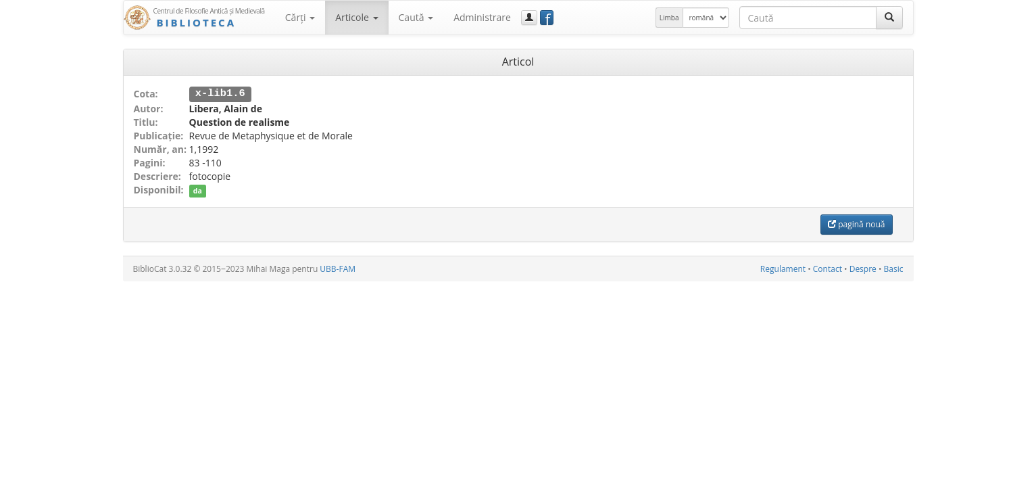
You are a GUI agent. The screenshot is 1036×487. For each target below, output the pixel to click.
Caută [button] (416, 17)
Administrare (482, 17)
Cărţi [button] (300, 17)
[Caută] (889, 17)
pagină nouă (856, 223)
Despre (863, 268)
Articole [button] (356, 17)
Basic (894, 268)
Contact (827, 268)
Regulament (783, 268)
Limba (669, 17)
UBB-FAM (337, 268)
